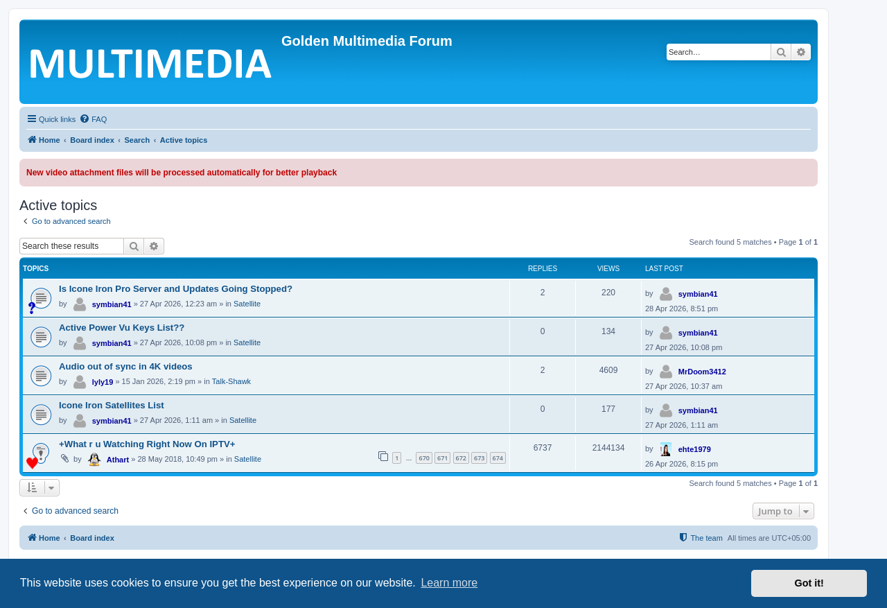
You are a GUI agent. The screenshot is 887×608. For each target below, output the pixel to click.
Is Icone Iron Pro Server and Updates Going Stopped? (175, 289)
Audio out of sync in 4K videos (126, 366)
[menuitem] (93, 119)
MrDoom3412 (702, 371)
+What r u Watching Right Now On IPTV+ (147, 444)
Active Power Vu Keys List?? (121, 327)
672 (461, 457)
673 (479, 457)
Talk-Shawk (231, 381)
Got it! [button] (809, 583)
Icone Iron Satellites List (111, 405)
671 (442, 457)
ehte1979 (694, 449)
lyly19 (103, 382)
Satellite (247, 303)
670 (424, 457)
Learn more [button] (449, 583)
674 (498, 457)
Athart (118, 459)
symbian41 (112, 304)
